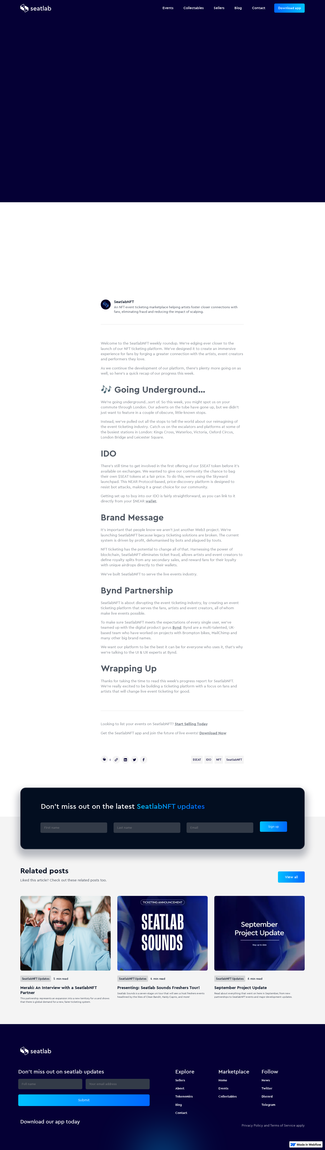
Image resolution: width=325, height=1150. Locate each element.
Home (222, 1080)
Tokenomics (184, 1096)
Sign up (273, 826)
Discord (267, 1096)
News (266, 1080)
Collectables (227, 1096)
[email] (220, 827)
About (179, 1088)
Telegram (268, 1105)
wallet (151, 501)
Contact (181, 1113)
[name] (73, 827)
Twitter (267, 1088)
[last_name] (147, 827)
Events (223, 1088)
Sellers (180, 1080)
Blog (178, 1105)
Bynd (176, 627)
